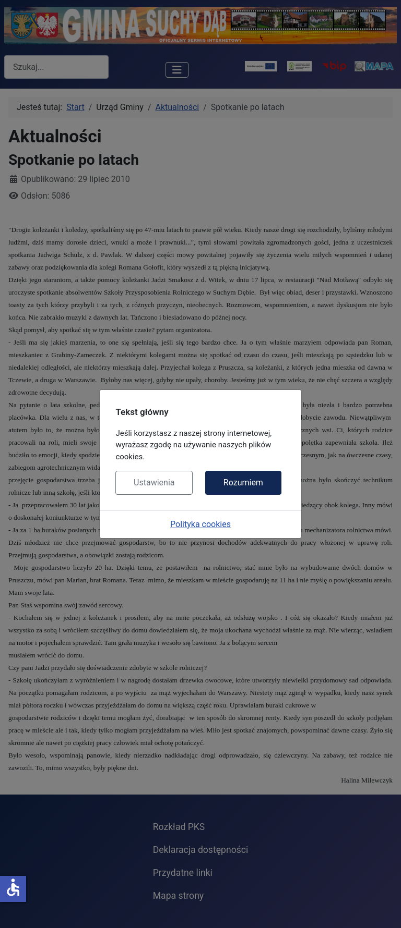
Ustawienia (154, 482)
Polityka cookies (200, 524)
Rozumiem (243, 482)
